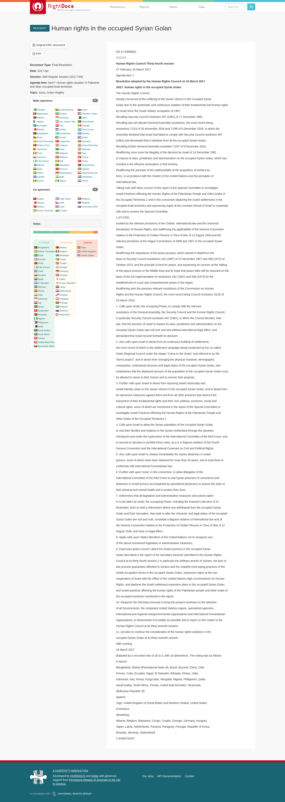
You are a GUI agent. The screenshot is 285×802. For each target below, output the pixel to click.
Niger (61, 177)
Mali (61, 161)
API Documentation (169, 776)
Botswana (64, 255)
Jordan (62, 129)
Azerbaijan (42, 125)
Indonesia (64, 117)
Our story (148, 776)
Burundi (41, 259)
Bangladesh (42, 133)
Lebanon (63, 145)
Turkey (85, 161)
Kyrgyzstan (64, 141)
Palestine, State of (90, 113)
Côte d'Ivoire (43, 161)
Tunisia (85, 157)
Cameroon (42, 149)
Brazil (40, 255)
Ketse (94, 776)
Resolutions (117, 7)
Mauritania (64, 165)
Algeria (40, 121)
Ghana (41, 291)
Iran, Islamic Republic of (70, 121)
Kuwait (62, 137)
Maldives (63, 157)
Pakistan (41, 110)
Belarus (40, 206)
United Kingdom (88, 251)
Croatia (62, 263)
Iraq (61, 125)
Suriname (86, 141)
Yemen (85, 181)
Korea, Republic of (68, 283)
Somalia (85, 133)
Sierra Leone (88, 129)
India (40, 295)
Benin (39, 137)
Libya (61, 149)
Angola (40, 199)
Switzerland (64, 314)
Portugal (63, 303)
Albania (40, 117)
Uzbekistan (87, 177)
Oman (84, 110)
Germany (63, 271)
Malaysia (63, 153)
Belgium (63, 251)
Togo (84, 153)
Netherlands (65, 291)
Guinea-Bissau (66, 110)
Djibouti (40, 165)
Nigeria (62, 181)
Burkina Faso (43, 145)
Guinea (40, 181)
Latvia (62, 287)
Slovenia (63, 310)
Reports (145, 7)
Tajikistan (86, 149)
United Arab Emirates (92, 173)
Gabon (40, 173)
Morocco (63, 169)
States (173, 7)
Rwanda (63, 306)
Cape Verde (65, 199)
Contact (189, 776)
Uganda (85, 169)
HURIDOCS (78, 776)
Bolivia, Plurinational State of (51, 210)
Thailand (86, 202)
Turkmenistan (88, 165)
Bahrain (40, 129)
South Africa (44, 334)
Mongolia (42, 314)
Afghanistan (42, 113)
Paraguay (64, 299)
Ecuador (63, 210)
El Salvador (43, 283)
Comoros (41, 157)
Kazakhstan (65, 133)
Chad (39, 153)
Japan (62, 279)
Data (202, 7)
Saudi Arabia (88, 121)
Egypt (39, 169)
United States (87, 255)
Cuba (61, 206)
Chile (61, 202)
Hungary (63, 275)
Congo (62, 259)
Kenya (41, 306)
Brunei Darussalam (46, 141)
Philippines (43, 322)
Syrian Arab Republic (92, 145)
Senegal (85, 125)
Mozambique (65, 173)
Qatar (84, 117)
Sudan (85, 137)
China (41, 263)
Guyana (63, 113)
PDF (37, 53)
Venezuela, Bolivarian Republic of (98, 206)
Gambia (41, 177)
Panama (63, 295)
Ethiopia (42, 287)
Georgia (63, 267)
